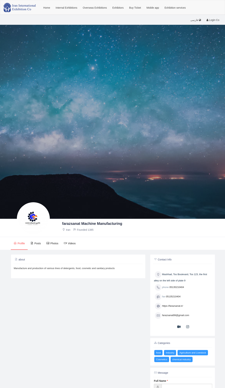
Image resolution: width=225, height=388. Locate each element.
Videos (70, 243)
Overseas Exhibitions (95, 7)
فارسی (195, 20)
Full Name (161, 380)
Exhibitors (117, 7)
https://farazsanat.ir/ (172, 306)
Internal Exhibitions (66, 7)
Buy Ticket (135, 7)
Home (46, 7)
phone (162, 287)
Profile (19, 243)
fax (160, 296)
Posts (35, 243)
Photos (52, 243)
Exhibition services (175, 7)
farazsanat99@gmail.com (175, 315)
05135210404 (176, 287)
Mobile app (152, 7)
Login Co (212, 20)
